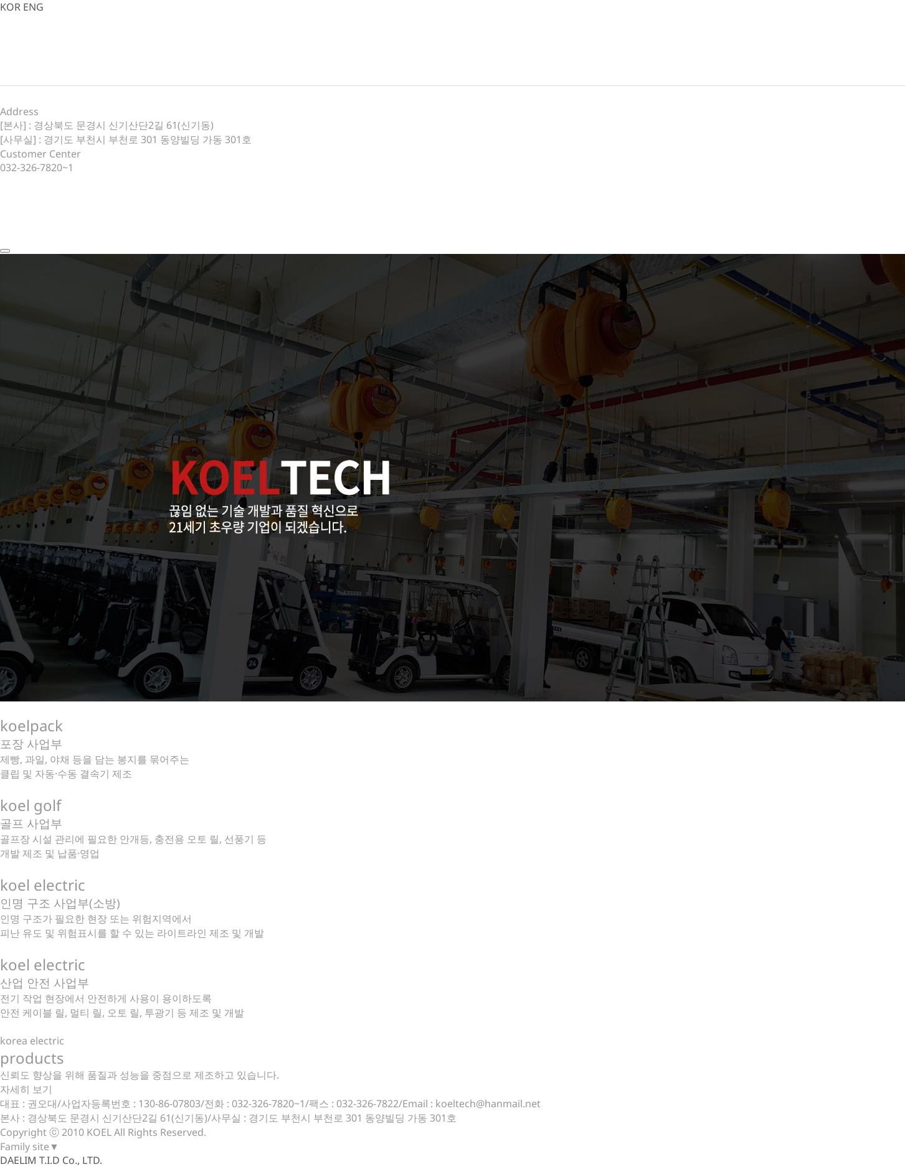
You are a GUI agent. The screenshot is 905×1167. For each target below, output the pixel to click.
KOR (10, 7)
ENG (33, 7)
